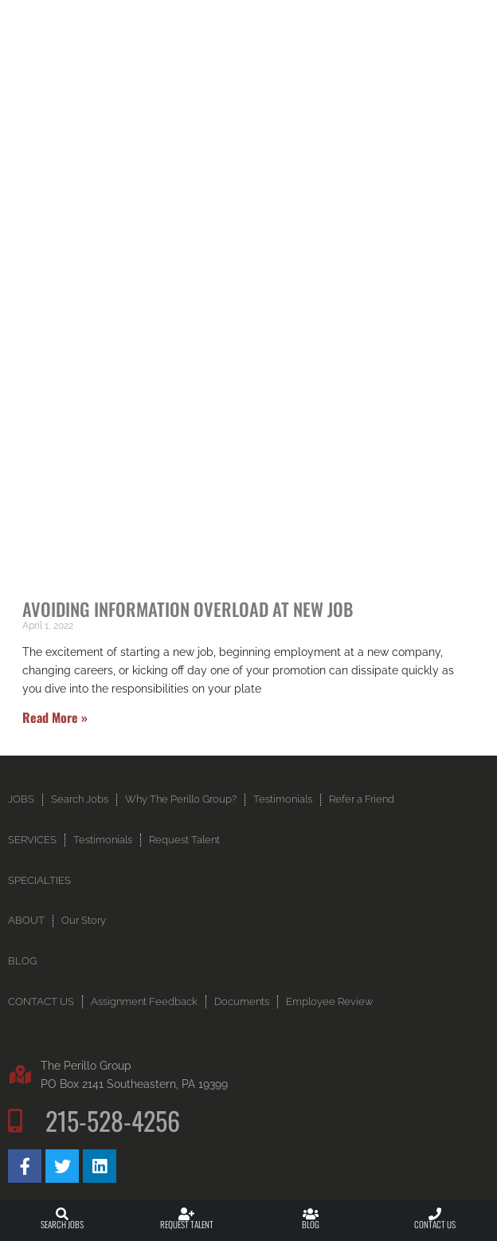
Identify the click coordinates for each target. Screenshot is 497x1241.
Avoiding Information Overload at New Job (187, 608)
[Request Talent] (186, 1214)
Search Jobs (62, 1224)
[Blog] (310, 1214)
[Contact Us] (435, 1214)
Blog (310, 1224)
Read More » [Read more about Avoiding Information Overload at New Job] (55, 717)
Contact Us (435, 1224)
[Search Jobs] (62, 1214)
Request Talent (186, 1224)
